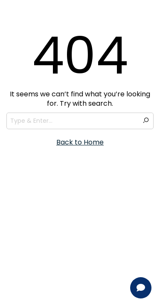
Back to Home (80, 142)
